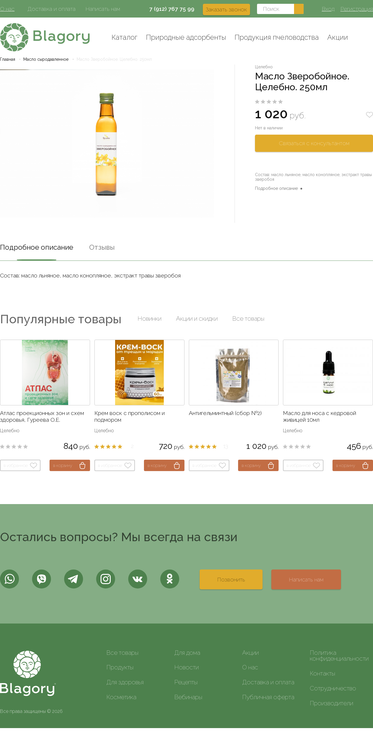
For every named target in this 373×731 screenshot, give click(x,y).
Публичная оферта (268, 700)
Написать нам (102, 9)
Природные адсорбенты (186, 37)
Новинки (149, 321)
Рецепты (186, 685)
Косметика (121, 700)
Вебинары (188, 700)
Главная (7, 62)
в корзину (62, 468)
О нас (7, 9)
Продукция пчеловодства (277, 37)
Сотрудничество (333, 691)
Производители (331, 706)
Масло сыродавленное (45, 62)
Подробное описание (276, 191)
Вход (328, 9)
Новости (186, 670)
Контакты (322, 676)
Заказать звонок (226, 9)
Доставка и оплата (51, 9)
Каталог (125, 37)
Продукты (119, 670)
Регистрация (356, 9)
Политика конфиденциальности (339, 658)
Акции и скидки (197, 321)
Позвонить (231, 582)
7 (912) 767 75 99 (171, 9)
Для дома (187, 655)
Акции (337, 37)
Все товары (248, 321)
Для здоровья (125, 685)
